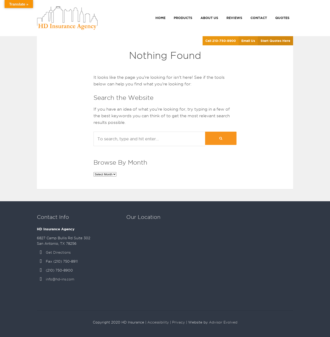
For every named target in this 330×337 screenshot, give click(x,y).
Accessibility (158, 322)
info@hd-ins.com (60, 279)
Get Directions (58, 252)
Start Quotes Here (275, 41)
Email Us (248, 41)
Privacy (178, 322)
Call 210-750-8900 (220, 41)
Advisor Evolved (223, 322)
